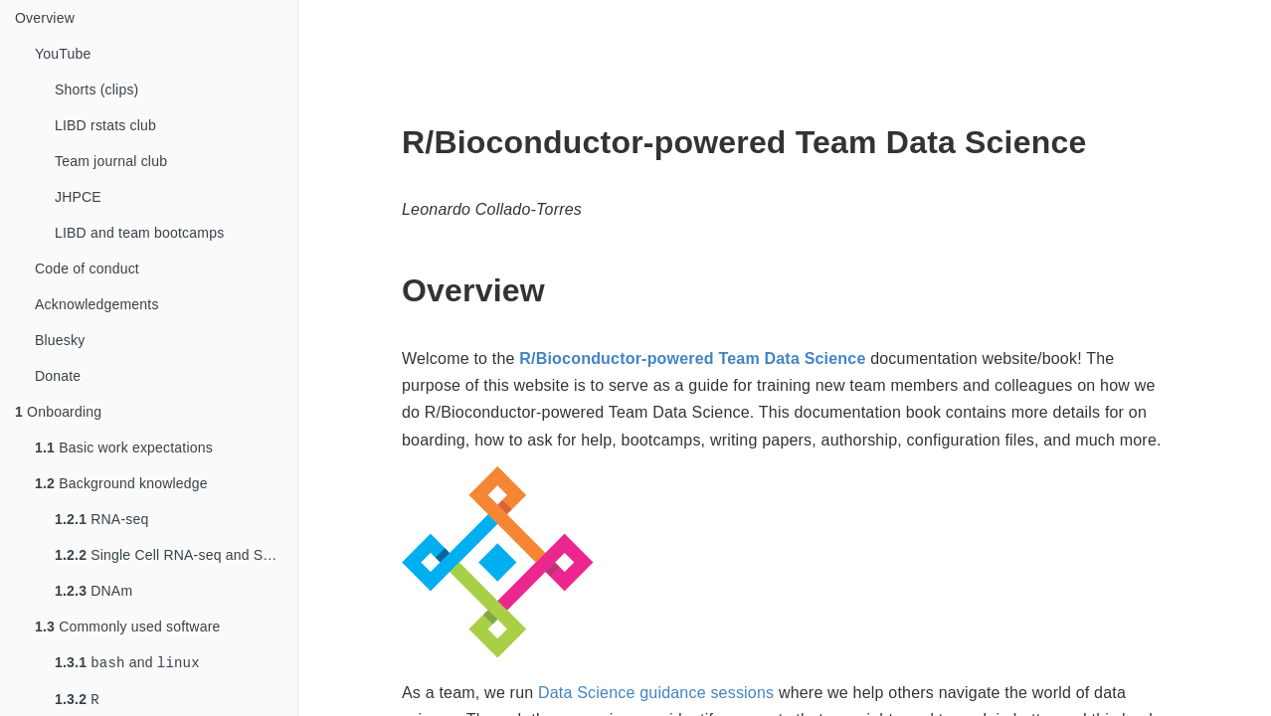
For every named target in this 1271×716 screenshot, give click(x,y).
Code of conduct (87, 268)
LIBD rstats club (105, 125)
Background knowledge (121, 483)
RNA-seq (101, 519)
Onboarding (58, 412)
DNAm (93, 591)
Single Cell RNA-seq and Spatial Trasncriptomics (176, 555)
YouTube (63, 54)
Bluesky (60, 340)
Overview (45, 18)
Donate (58, 376)
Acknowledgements (97, 304)
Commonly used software (128, 626)
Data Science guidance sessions (656, 692)
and (127, 663)
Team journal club (111, 161)
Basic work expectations (124, 447)
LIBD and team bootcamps (139, 233)
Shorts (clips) (96, 89)
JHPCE (78, 197)
